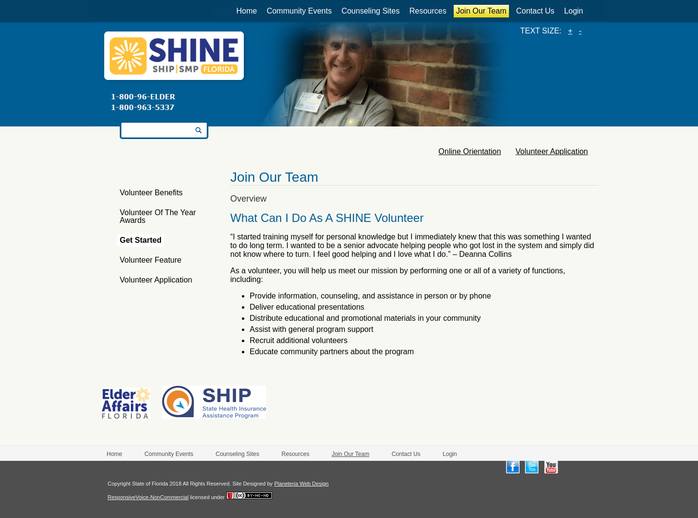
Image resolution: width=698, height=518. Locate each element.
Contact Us (535, 11)
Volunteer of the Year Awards (158, 216)
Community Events (299, 11)
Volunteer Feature (150, 260)
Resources (427, 11)
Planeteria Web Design (301, 484)
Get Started (140, 240)
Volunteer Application (156, 280)
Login (573, 11)
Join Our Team (481, 11)
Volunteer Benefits (151, 192)
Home (246, 11)
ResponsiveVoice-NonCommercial (148, 497)
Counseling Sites (370, 11)
